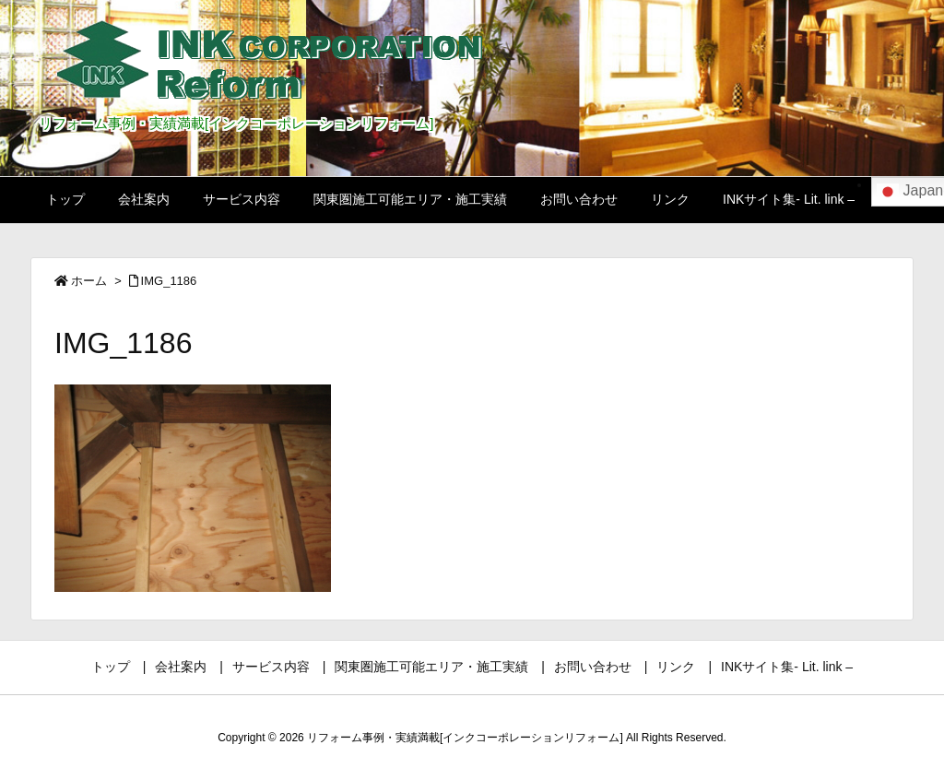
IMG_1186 (169, 281)
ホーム (89, 281)
